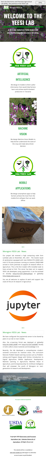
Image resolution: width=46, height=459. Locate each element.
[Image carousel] (23, 111)
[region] (23, 2)
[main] (23, 23)
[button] (2, 7)
